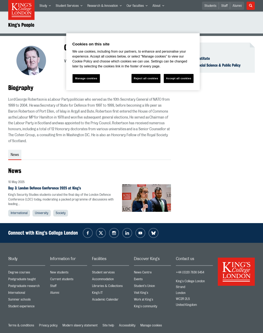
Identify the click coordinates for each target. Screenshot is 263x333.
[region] (133, 61)
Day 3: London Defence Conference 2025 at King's (44, 188)
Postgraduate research (26, 286)
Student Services (70, 6)
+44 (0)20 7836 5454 (190, 272)
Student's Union (152, 286)
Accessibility (127, 325)
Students (210, 5)
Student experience (26, 307)
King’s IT (110, 293)
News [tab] (15, 155)
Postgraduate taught (26, 280)
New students (68, 273)
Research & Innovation (105, 6)
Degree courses (26, 273)
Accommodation (110, 280)
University (41, 213)
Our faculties (138, 6)
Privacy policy (48, 325)
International (19, 213)
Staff (224, 5)
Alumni (237, 5)
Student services (110, 273)
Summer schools (26, 300)
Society (61, 213)
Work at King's (152, 300)
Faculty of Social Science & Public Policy (211, 65)
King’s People (21, 24)
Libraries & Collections (110, 286)
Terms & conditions (21, 325)
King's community (152, 307)
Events (152, 280)
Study (46, 6)
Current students (68, 280)
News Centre (152, 273)
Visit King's (152, 293)
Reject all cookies (146, 78)
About (159, 6)
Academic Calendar (110, 300)
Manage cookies (151, 325)
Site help (108, 325)
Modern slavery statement (80, 325)
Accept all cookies (178, 78)
